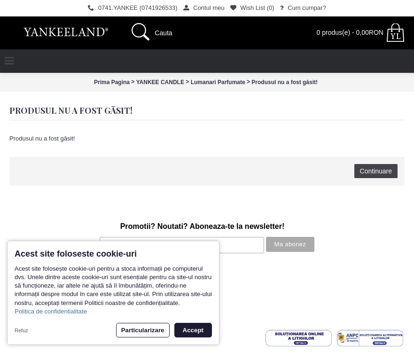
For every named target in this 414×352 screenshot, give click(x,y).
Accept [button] (193, 330)
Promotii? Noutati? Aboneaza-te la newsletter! (202, 226)
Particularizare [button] (142, 330)
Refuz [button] (21, 330)
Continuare (376, 171)
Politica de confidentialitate (51, 311)
